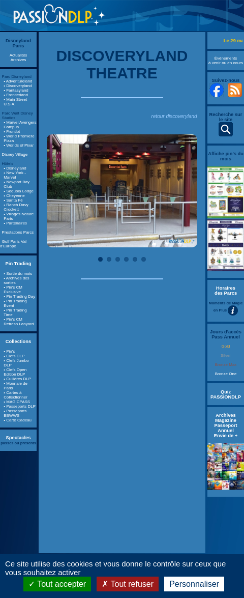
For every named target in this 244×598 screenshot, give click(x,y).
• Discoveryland (18, 85)
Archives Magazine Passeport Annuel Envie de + (225, 425)
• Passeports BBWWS (15, 413)
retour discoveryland (174, 116)
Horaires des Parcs (226, 291)
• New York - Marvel (15, 175)
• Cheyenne (14, 195)
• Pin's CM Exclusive (13, 289)
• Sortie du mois (18, 273)
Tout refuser (128, 584)
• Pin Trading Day (19, 296)
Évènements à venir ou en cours (225, 60)
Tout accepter (57, 584)
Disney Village (15, 154)
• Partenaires (15, 223)
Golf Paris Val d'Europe (13, 243)
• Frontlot (12, 131)
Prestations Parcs (18, 232)
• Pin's (9, 351)
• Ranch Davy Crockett (16, 207)
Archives (18, 60)
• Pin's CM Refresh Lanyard (19, 321)
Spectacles (18, 437)
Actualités (18, 55)
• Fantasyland (16, 90)
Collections (18, 341)
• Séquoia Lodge (19, 191)
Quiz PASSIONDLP (225, 394)
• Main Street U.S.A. (15, 101)
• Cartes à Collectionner (15, 395)
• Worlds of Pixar (19, 145)
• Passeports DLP (20, 406)
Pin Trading (19, 263)
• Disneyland (15, 168)
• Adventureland (18, 81)
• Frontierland (16, 95)
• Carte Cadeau (18, 420)
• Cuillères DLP (17, 379)
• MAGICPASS (17, 402)
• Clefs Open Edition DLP (15, 372)
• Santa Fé (13, 200)
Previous (62, 191)
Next (182, 191)
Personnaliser (194, 584)
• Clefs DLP (14, 356)
